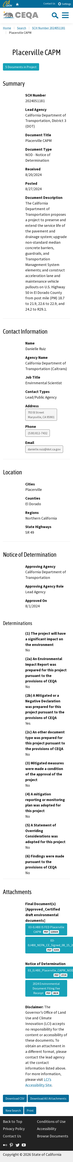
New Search (13, 1110)
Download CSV (14, 1098)
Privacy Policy (14, 1128)
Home (7, 28)
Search (21, 28)
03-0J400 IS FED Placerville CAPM (46, 929)
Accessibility (46, 1128)
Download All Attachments (48, 1098)
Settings (64, 4)
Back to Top (12, 1121)
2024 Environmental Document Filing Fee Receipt (46, 988)
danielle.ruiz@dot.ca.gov (44, 449)
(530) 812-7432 (37, 433)
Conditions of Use (51, 1121)
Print (30, 1110)
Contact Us (49, 3)
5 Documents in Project (21, 67)
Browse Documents (52, 1136)
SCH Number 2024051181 (48, 28)
